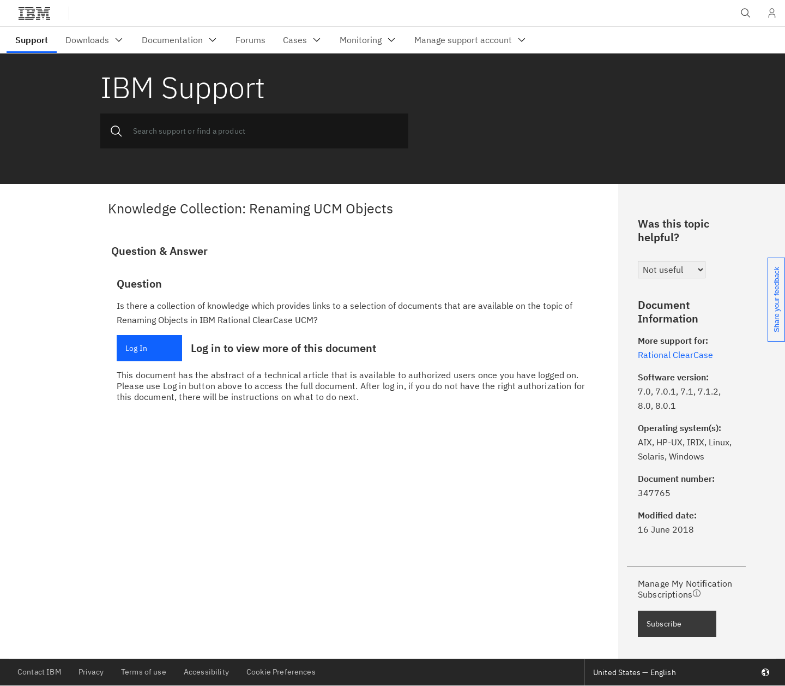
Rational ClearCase (675, 354)
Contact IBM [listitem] (39, 672)
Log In (136, 348)
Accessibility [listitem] (206, 672)
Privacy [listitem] (91, 672)
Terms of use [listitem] (143, 672)
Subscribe (664, 624)
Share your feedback (776, 299)
